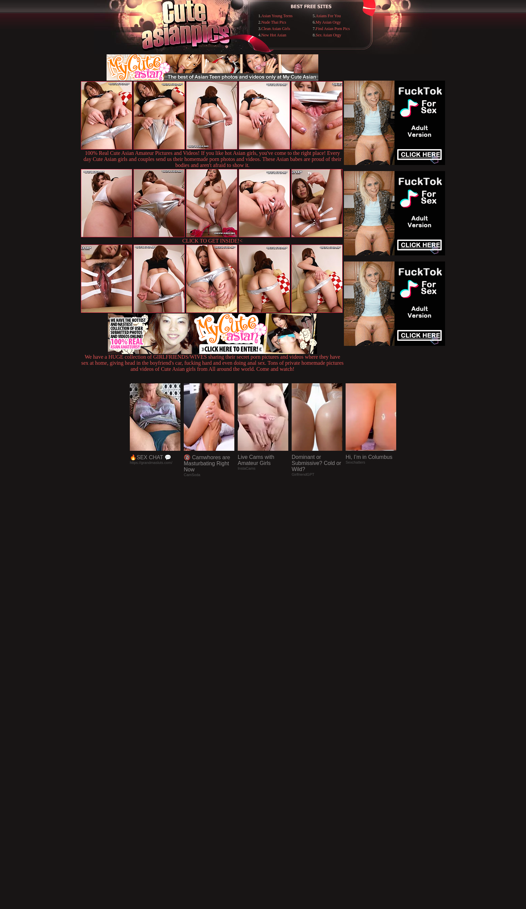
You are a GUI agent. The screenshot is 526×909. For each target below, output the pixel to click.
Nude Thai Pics (273, 22)
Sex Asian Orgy (328, 35)
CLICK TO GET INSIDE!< (212, 241)
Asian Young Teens (277, 15)
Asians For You (328, 15)
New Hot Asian (273, 35)
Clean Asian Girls (275, 28)
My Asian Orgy (328, 22)
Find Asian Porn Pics (333, 28)
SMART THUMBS (275, 771)
